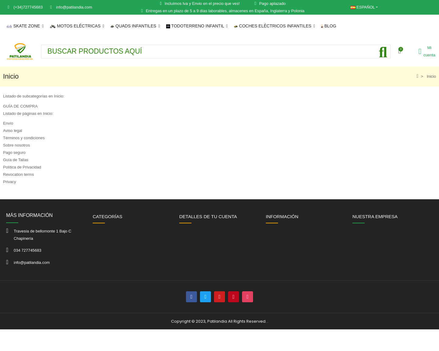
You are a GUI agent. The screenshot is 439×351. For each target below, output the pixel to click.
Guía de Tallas (15, 160)
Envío (8, 123)
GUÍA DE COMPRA (20, 106)
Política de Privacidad (22, 167)
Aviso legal (12, 130)
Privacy (9, 181)
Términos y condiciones (24, 138)
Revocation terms (18, 174)
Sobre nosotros (16, 145)
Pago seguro (14, 152)
